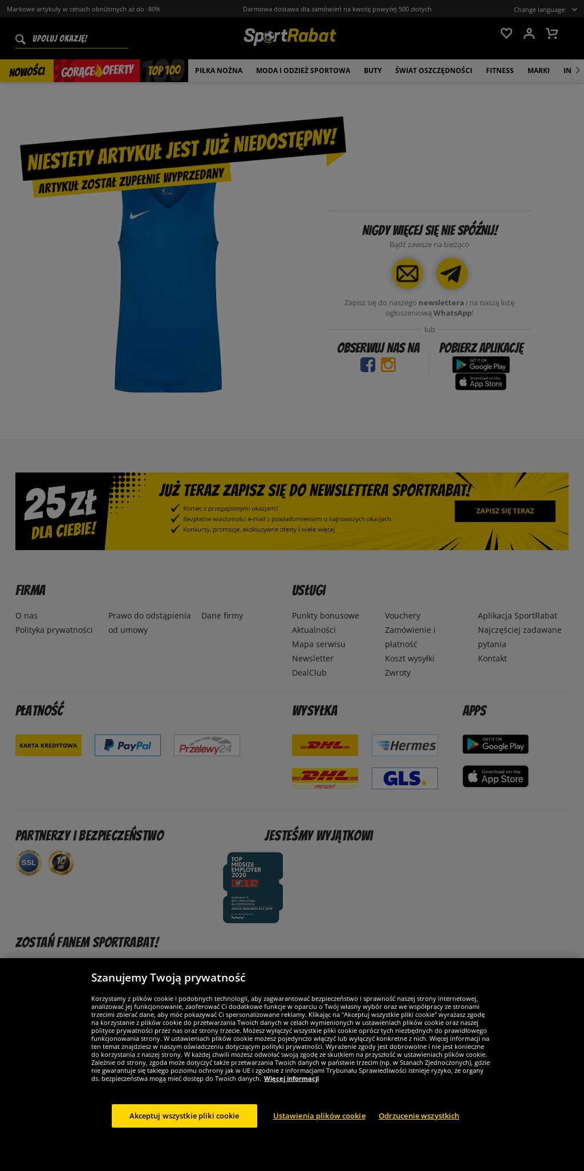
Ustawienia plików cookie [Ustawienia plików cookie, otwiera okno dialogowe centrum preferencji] (319, 1133)
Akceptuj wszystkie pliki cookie (184, 1133)
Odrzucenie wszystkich (419, 1133)
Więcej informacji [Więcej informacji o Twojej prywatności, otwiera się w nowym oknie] (291, 1095)
